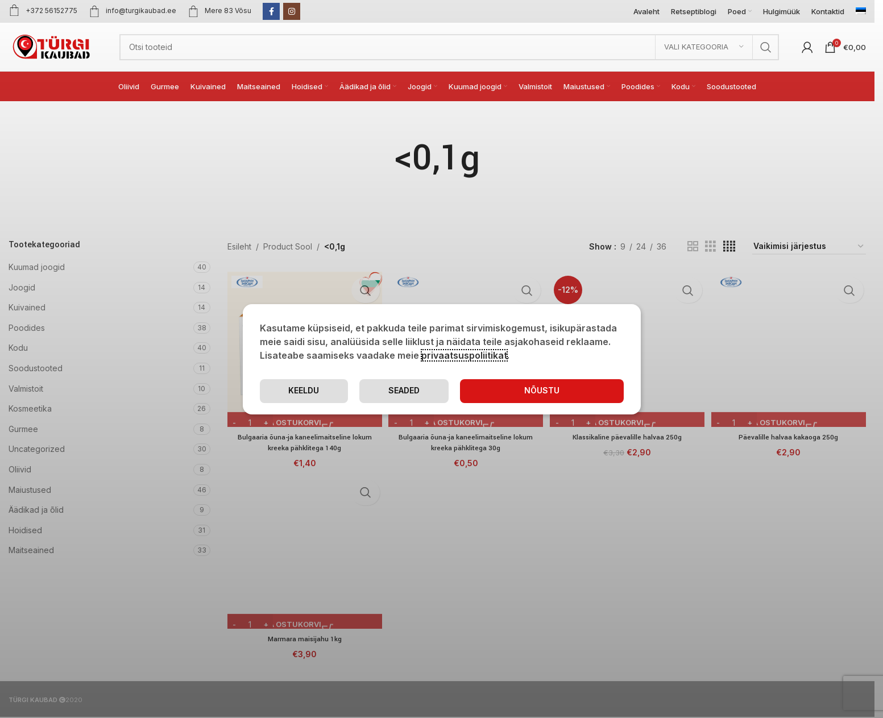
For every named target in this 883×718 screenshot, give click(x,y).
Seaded (476, 390)
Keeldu (578, 390)
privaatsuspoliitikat (464, 354)
